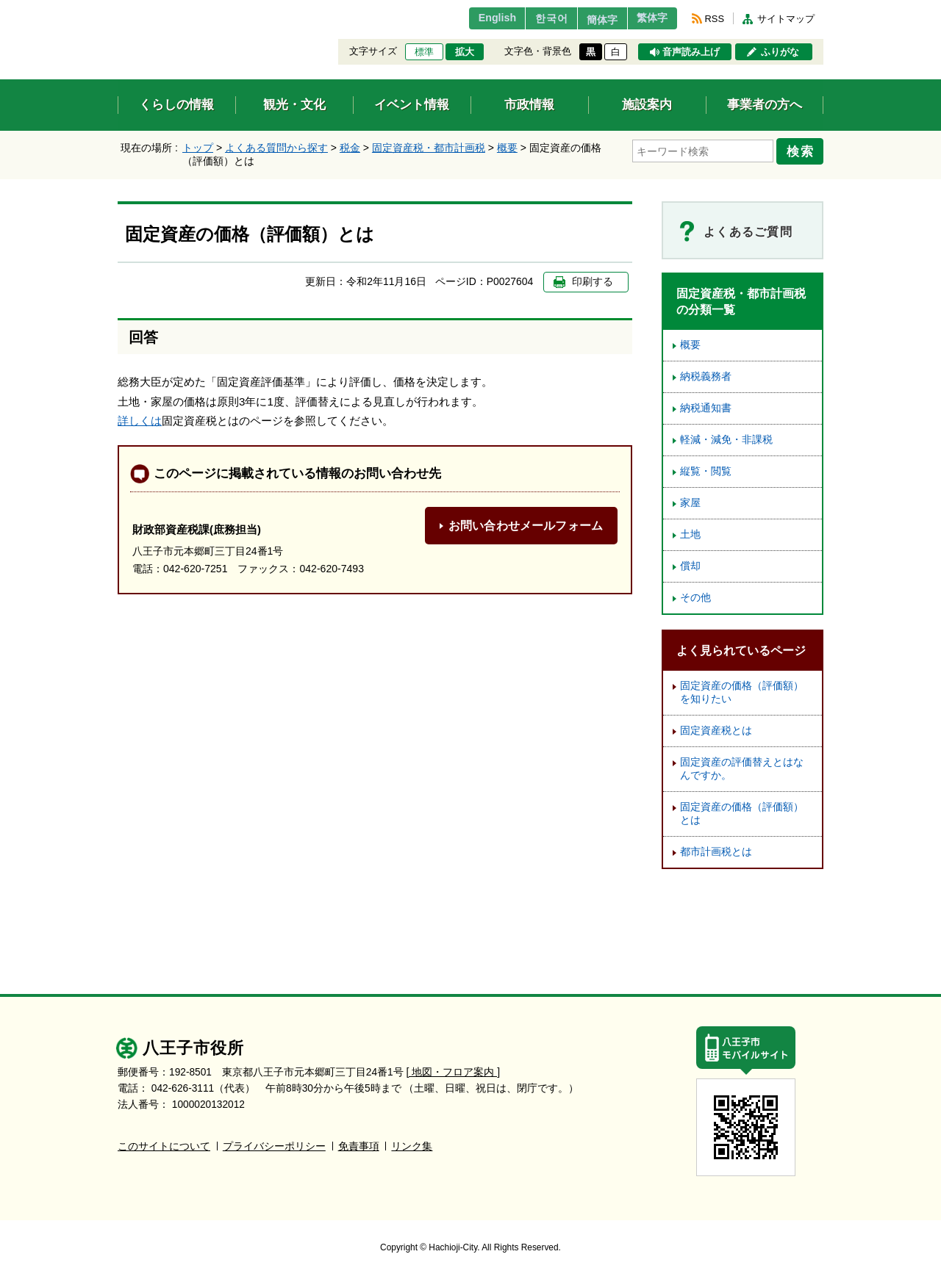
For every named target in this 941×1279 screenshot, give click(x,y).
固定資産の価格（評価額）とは (742, 813)
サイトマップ (786, 18)
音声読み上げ (691, 52)
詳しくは (140, 420)
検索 (802, 149)
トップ (197, 148)
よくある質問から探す (276, 148)
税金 (350, 148)
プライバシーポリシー (274, 1146)
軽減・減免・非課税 (726, 439)
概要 (507, 148)
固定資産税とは (716, 730)
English (473, 18)
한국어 (531, 18)
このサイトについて (164, 1146)
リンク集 (411, 1146)
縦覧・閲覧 (705, 471)
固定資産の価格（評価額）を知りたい (742, 692)
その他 (695, 597)
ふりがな (780, 52)
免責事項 (358, 1146)
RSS (714, 18)
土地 (690, 534)
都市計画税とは (716, 851)
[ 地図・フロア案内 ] (453, 1072)
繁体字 (648, 18)
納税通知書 (705, 408)
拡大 (464, 52)
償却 (690, 566)
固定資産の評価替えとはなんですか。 (742, 769)
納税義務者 (705, 376)
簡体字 (590, 20)
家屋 (690, 502)
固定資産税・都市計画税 (428, 148)
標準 (424, 52)
